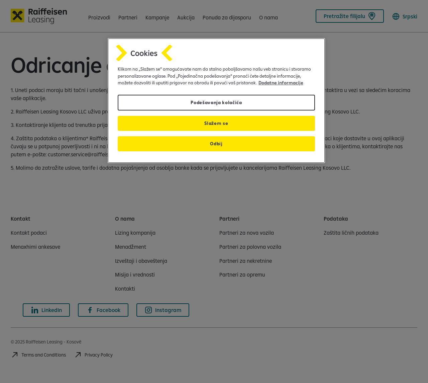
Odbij (216, 144)
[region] (216, 100)
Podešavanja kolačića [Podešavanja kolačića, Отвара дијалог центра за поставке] (216, 102)
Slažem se (216, 123)
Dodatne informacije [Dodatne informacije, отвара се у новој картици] (280, 83)
